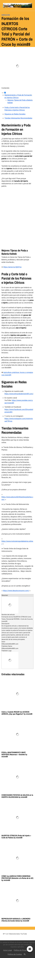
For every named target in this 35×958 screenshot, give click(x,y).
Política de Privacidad (22, 950)
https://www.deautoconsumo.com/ (16, 591)
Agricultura (5, 15)
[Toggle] (5, 92)
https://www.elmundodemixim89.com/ (18, 394)
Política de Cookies (15, 954)
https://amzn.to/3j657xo (12, 267)
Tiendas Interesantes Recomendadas (18, 118)
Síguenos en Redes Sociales (14, 114)
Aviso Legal (7, 950)
